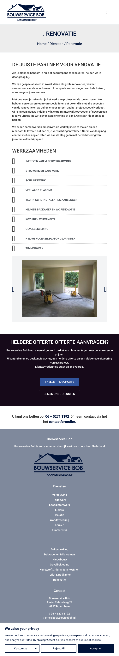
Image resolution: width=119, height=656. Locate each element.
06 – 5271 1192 (57, 416)
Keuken (59, 525)
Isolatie (59, 514)
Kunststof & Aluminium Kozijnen (59, 569)
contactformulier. (62, 422)
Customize (20, 648)
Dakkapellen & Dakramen (59, 554)
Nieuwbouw (59, 559)
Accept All (96, 648)
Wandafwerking (59, 520)
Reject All (59, 648)
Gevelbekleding (59, 564)
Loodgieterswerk (59, 504)
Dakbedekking (59, 549)
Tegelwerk (59, 499)
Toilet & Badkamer (59, 574)
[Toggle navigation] (106, 12)
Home (42, 44)
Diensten (56, 44)
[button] (13, 289)
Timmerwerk (59, 530)
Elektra (59, 509)
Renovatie (59, 579)
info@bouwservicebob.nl (60, 617)
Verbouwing (59, 494)
